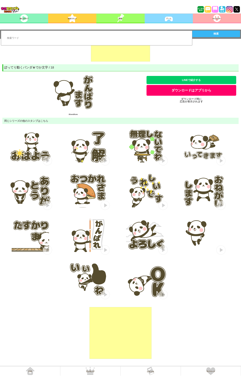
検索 (216, 33)
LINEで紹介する (191, 80)
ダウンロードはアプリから (191, 90)
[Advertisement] (120, 52)
